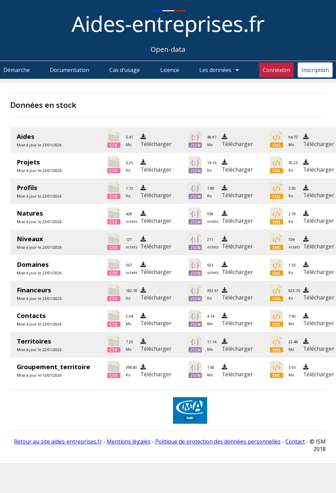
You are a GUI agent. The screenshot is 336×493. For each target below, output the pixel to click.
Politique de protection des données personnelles (218, 441)
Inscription (315, 70)
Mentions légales (128, 441)
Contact (295, 441)
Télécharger (156, 141)
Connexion (276, 70)
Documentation (69, 70)
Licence (169, 70)
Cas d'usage (124, 70)
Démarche (16, 70)
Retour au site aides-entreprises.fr (58, 441)
